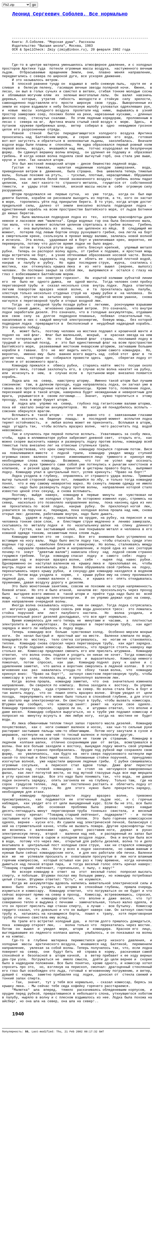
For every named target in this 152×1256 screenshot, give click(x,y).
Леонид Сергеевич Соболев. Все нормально (69, 14)
